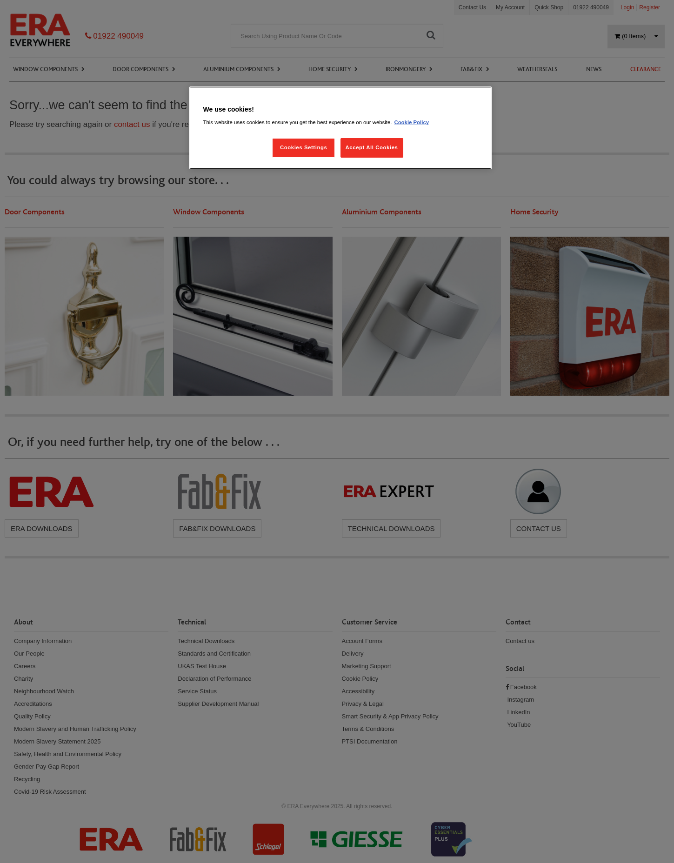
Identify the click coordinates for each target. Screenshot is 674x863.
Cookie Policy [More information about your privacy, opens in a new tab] (411, 122)
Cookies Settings (303, 147)
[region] (340, 128)
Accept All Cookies (372, 147)
